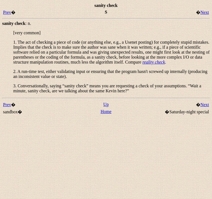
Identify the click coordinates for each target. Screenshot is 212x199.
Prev (7, 12)
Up (106, 104)
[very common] (27, 32)
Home (105, 111)
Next (204, 12)
